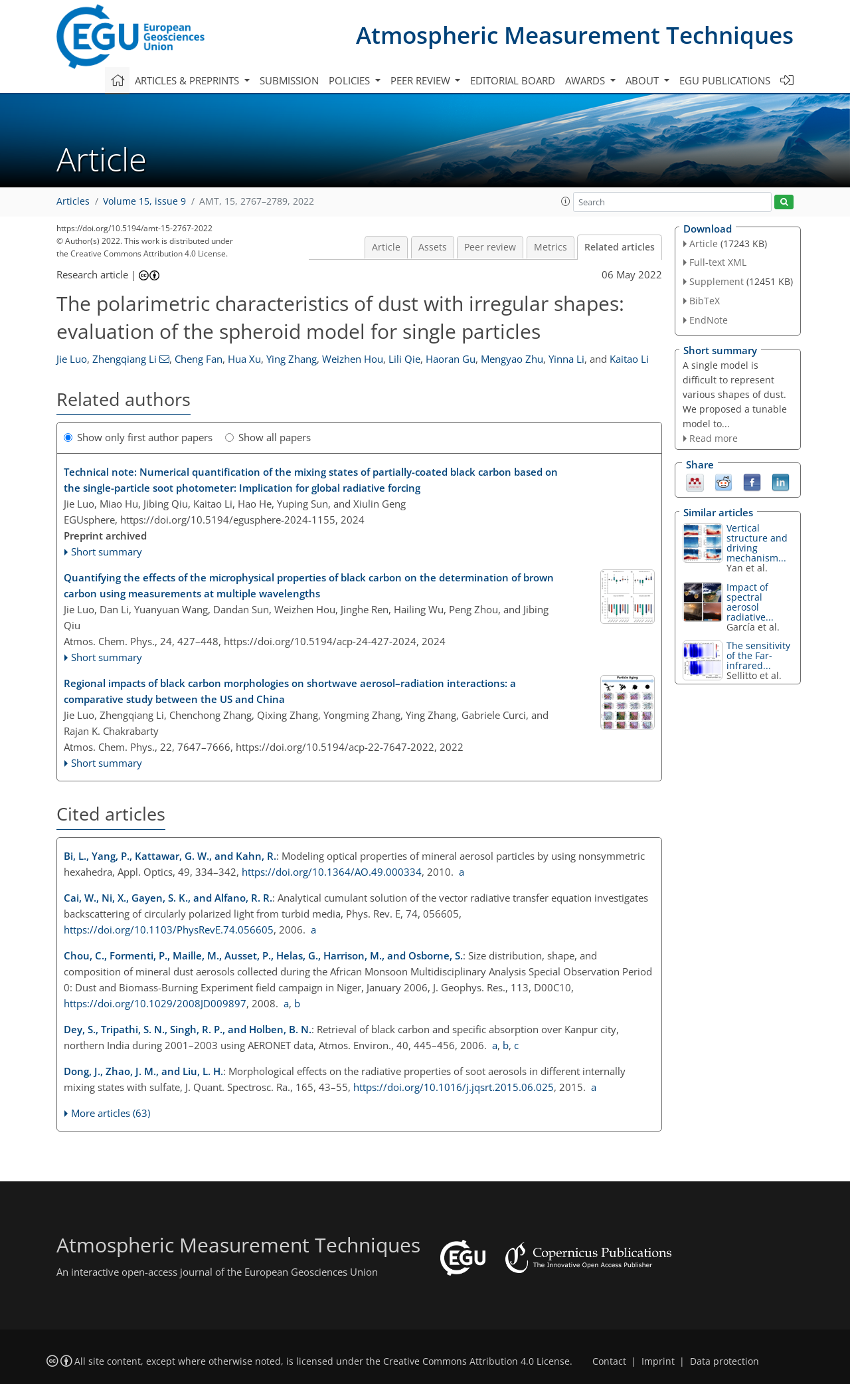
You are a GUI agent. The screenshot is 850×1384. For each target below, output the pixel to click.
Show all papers (268, 437)
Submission (289, 80)
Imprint (658, 1361)
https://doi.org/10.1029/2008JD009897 (155, 1003)
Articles (73, 201)
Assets (432, 247)
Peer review (490, 247)
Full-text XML (717, 262)
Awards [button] (586, 80)
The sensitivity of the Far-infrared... (758, 655)
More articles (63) (110, 1113)
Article (386, 247)
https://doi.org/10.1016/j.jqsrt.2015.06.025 (453, 1087)
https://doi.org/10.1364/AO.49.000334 (332, 871)
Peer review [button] (421, 80)
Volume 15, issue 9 (144, 201)
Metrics (550, 247)
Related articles (619, 247)
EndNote (708, 320)
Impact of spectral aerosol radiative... (750, 602)
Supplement (716, 281)
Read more (713, 438)
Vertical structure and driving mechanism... (757, 543)
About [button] (643, 80)
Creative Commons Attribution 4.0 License (476, 1361)
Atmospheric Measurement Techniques (575, 34)
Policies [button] (351, 80)
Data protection (724, 1361)
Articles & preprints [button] (188, 80)
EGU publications (724, 80)
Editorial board (512, 80)
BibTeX (704, 300)
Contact (609, 1361)
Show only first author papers (138, 437)
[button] (565, 201)
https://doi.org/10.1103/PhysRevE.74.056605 (169, 929)
